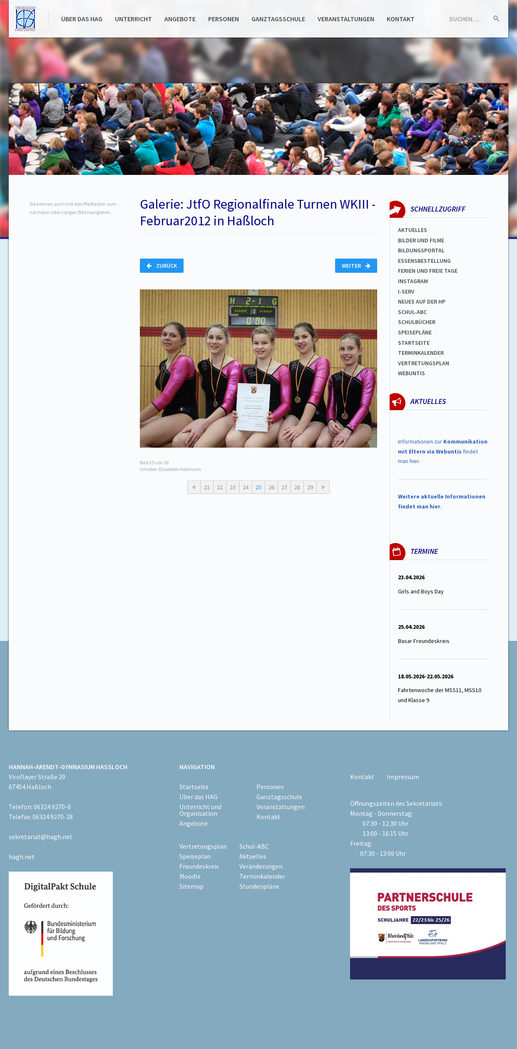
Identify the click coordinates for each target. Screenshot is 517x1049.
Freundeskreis (199, 866)
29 (310, 487)
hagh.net (22, 856)
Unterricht (133, 19)
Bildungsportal (421, 250)
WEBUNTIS (411, 373)
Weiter (356, 265)
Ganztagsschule (278, 19)
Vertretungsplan (423, 363)
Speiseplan (195, 856)
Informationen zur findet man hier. (442, 451)
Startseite (414, 342)
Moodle (190, 876)
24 (246, 487)
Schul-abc (412, 312)
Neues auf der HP (421, 301)
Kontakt (401, 19)
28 (297, 487)
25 (258, 487)
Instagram (413, 281)
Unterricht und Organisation (200, 809)
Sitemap (191, 886)
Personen (223, 19)
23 (233, 487)
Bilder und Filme (421, 240)
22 (220, 487)
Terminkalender (421, 352)
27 (284, 487)
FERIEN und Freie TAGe (427, 270)
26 (271, 487)
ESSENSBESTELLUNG (424, 260)
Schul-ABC (254, 846)
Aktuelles (412, 230)
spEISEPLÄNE (415, 332)
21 (207, 487)
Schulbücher (416, 322)
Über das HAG (81, 19)
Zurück (162, 265)
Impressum (403, 776)
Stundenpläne (259, 886)
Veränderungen (261, 866)
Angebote (180, 19)
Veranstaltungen (346, 19)
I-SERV (406, 291)
